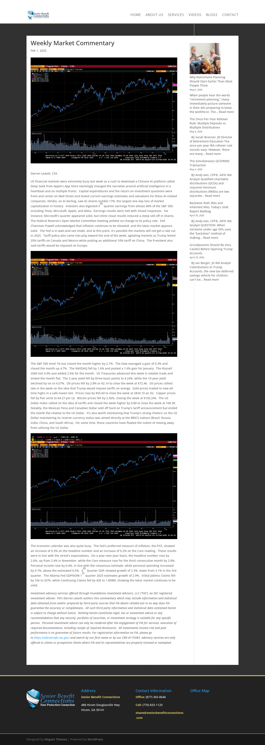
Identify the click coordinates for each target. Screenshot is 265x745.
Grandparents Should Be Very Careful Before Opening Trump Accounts (211, 249)
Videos (195, 15)
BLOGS (212, 15)
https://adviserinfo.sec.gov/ (52, 638)
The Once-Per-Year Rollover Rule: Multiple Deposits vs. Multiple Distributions (209, 123)
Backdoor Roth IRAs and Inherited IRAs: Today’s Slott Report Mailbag (209, 207)
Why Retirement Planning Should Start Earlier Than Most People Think (211, 81)
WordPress (95, 739)
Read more (226, 112)
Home (135, 15)
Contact (230, 15)
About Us (154, 15)
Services (176, 15)
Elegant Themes (56, 739)
